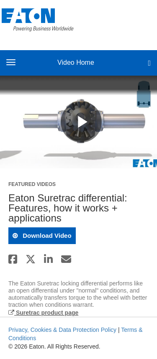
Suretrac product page (43, 312)
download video (46, 235)
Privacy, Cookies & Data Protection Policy (62, 329)
